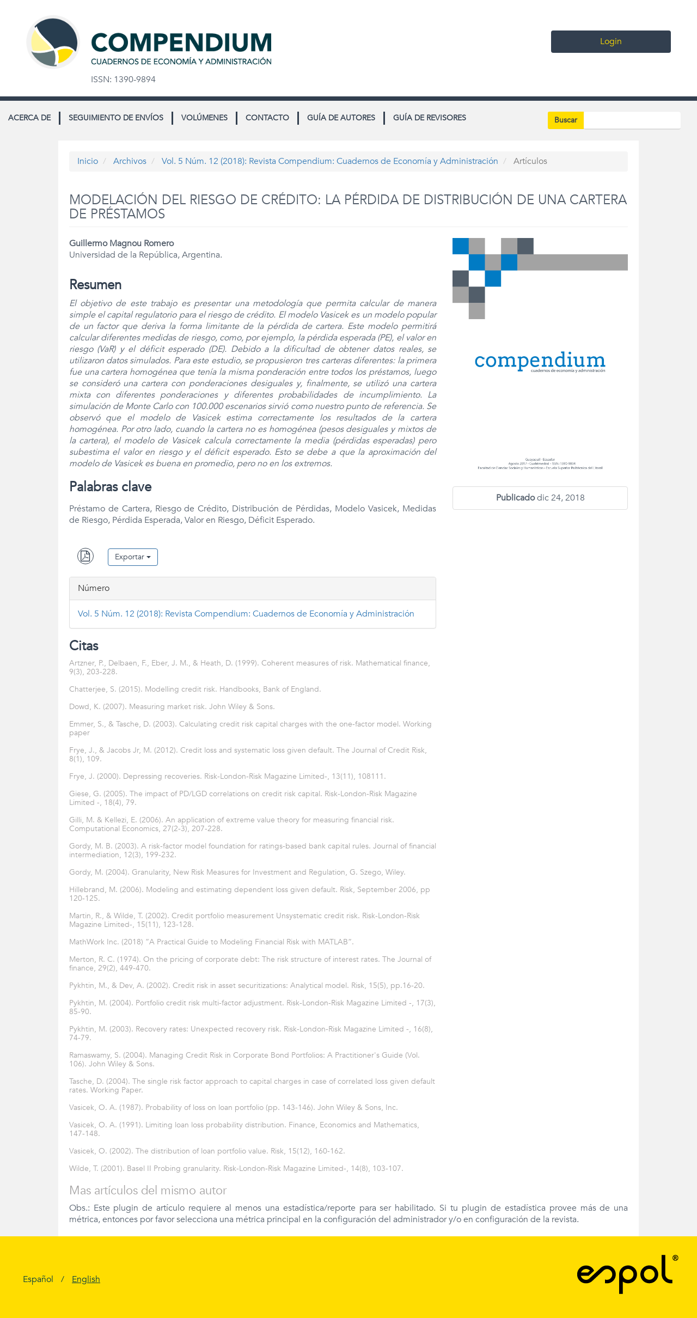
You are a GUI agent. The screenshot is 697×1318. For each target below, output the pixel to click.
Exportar (133, 557)
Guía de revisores (429, 118)
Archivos (129, 161)
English (86, 1279)
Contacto (267, 118)
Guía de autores (341, 118)
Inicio (87, 161)
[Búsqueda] (632, 120)
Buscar (565, 120)
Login (611, 41)
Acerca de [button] (29, 118)
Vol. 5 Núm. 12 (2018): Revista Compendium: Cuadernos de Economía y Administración (330, 161)
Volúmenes (204, 118)
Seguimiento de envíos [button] (116, 118)
